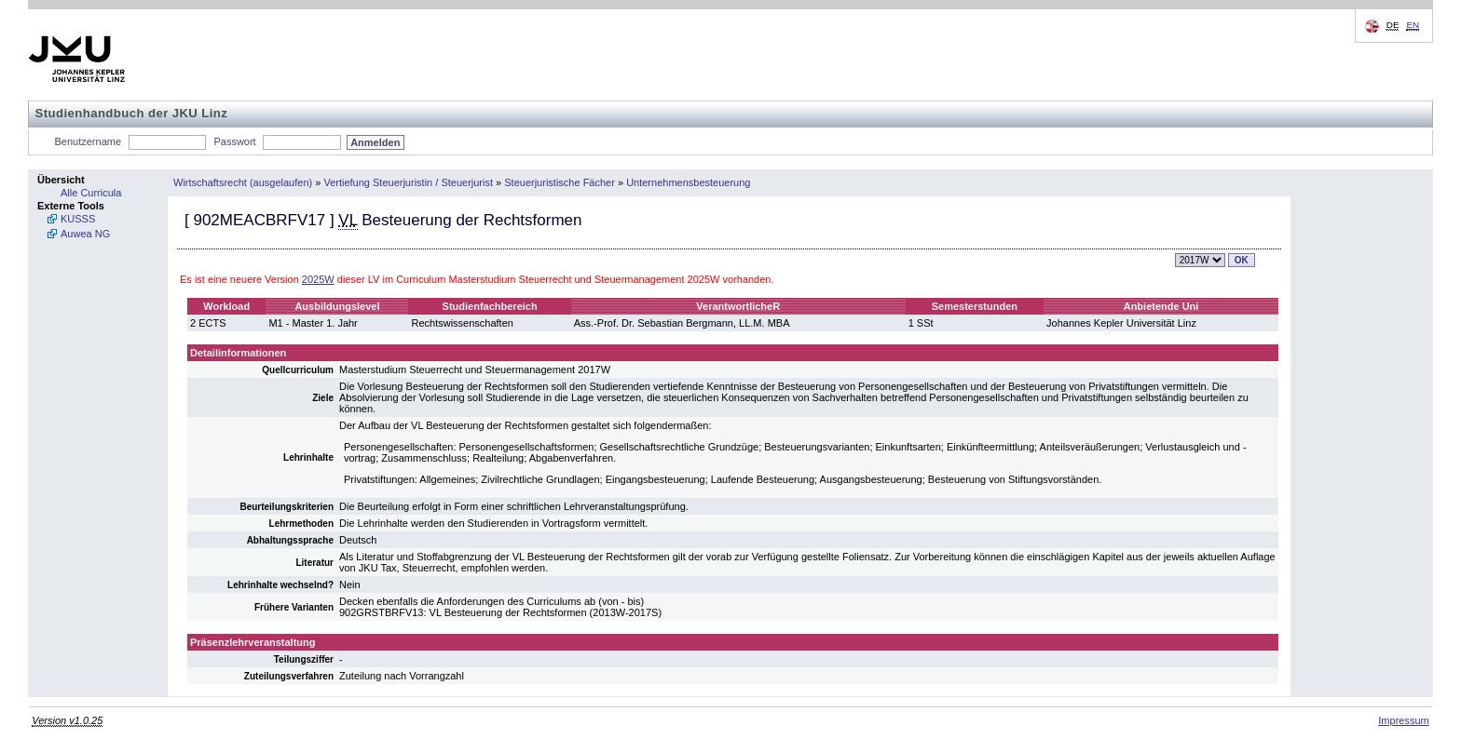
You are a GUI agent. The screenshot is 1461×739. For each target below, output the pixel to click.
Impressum (1403, 720)
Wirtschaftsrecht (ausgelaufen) (242, 182)
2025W (318, 279)
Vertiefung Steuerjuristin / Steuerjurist (408, 182)
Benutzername (88, 141)
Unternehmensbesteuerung (688, 182)
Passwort (234, 141)
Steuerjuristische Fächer (559, 182)
